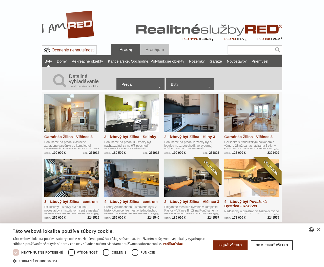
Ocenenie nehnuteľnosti (73, 50)
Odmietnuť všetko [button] (272, 245)
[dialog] (162, 245)
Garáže (216, 61)
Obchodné (140, 61)
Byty (48, 61)
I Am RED (68, 25)
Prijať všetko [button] (230, 245)
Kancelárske (119, 61)
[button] (109, 260)
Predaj (125, 49)
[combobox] (311, 229)
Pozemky (197, 61)
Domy (62, 61)
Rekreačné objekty (87, 61)
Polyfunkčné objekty (167, 61)
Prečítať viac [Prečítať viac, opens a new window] (173, 244)
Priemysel (260, 61)
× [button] (318, 230)
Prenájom (155, 49)
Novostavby (237, 61)
